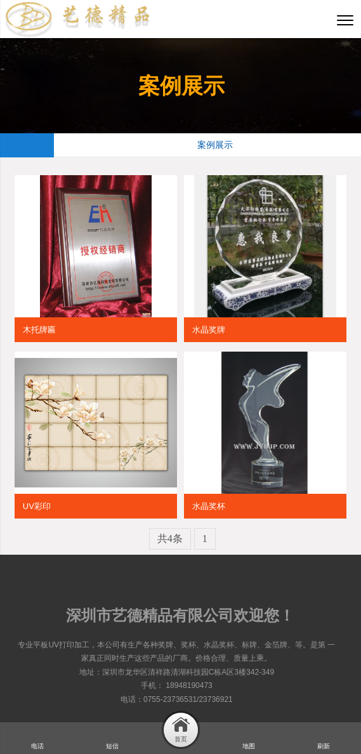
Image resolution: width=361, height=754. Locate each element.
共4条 (170, 538)
